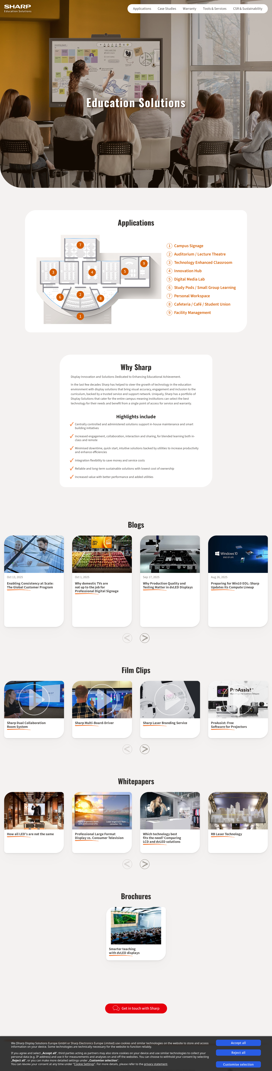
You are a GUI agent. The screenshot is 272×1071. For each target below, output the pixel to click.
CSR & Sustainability (247, 8)
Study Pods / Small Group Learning (205, 288)
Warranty (189, 8)
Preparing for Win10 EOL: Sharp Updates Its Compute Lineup (235, 585)
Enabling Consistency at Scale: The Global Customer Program (30, 585)
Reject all (238, 1053)
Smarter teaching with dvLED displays (124, 951)
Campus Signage (188, 246)
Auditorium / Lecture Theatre (200, 254)
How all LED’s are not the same (30, 834)
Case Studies (167, 8)
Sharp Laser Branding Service (165, 723)
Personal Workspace (192, 296)
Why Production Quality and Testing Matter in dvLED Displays (168, 585)
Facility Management (192, 313)
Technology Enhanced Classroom (203, 263)
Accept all (238, 1043)
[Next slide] (145, 638)
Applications (142, 8)
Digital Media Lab (189, 279)
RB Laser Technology (226, 834)
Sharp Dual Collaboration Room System (26, 725)
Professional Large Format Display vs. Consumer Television (99, 836)
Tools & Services (214, 8)
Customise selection (238, 1064)
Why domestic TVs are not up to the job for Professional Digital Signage (96, 587)
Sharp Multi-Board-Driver (94, 723)
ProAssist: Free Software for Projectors (229, 725)
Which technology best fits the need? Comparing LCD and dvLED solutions (162, 838)
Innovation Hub (188, 271)
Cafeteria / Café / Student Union (202, 304)
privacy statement (155, 1064)
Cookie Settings (84, 1064)
